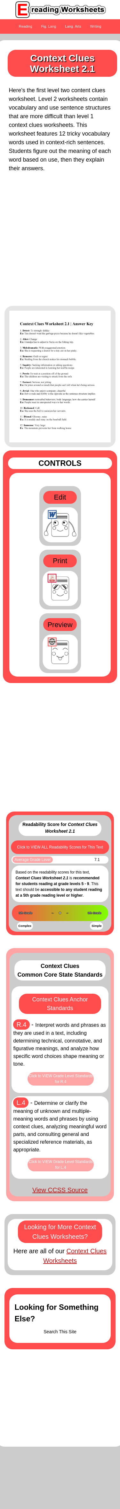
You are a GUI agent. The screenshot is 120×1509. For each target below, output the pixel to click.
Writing (95, 26)
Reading (25, 26)
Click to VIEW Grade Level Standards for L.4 (60, 1164)
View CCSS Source (60, 1190)
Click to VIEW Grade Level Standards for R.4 (60, 1079)
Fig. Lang (48, 26)
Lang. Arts (73, 26)
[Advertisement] (60, 242)
